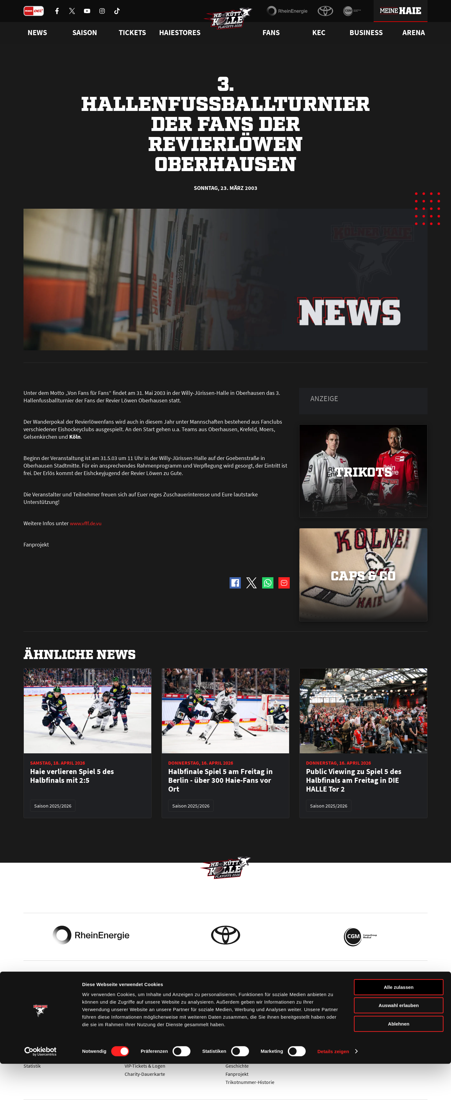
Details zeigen (333, 1091)
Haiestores (179, 32)
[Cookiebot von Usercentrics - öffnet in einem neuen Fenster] (40, 1091)
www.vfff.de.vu (86, 523)
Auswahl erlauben (399, 1046)
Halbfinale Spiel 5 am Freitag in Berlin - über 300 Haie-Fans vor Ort (220, 780)
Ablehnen (398, 1064)
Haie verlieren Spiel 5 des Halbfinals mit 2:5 (72, 776)
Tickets (132, 32)
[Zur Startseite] (232, 23)
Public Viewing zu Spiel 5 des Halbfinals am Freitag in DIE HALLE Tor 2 (354, 780)
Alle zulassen (398, 1027)
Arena (413, 32)
